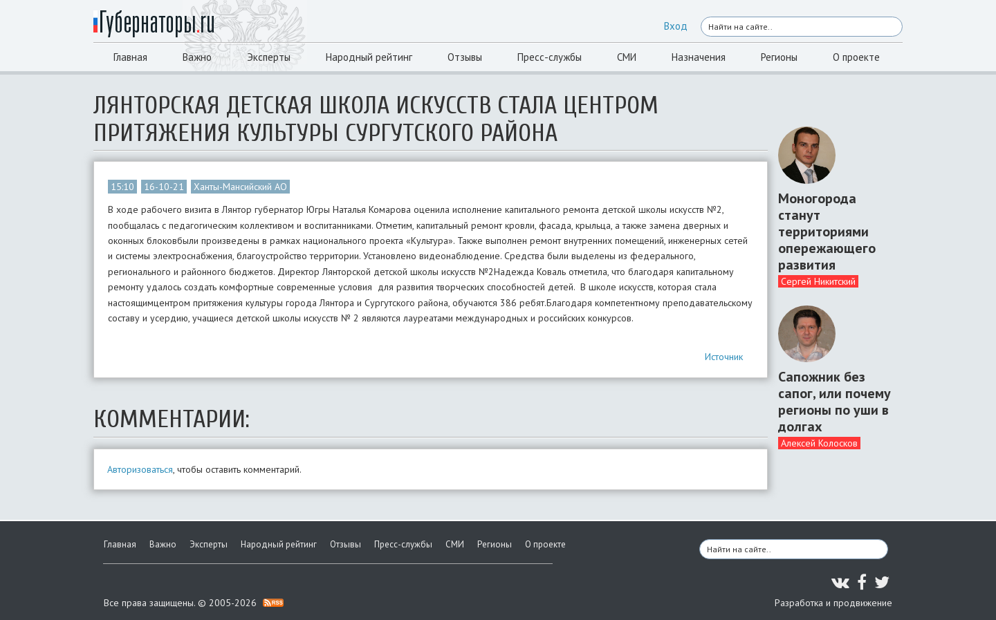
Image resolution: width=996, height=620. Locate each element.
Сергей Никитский (818, 281)
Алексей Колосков (819, 443)
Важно (197, 57)
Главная (130, 57)
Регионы (779, 57)
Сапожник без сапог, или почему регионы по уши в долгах (834, 401)
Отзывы (465, 57)
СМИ (626, 57)
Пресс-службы (549, 57)
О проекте (856, 57)
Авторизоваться (140, 469)
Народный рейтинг (369, 57)
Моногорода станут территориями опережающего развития (827, 231)
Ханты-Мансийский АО (240, 186)
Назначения (699, 57)
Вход (676, 25)
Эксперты (268, 57)
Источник (724, 356)
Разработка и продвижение (833, 602)
